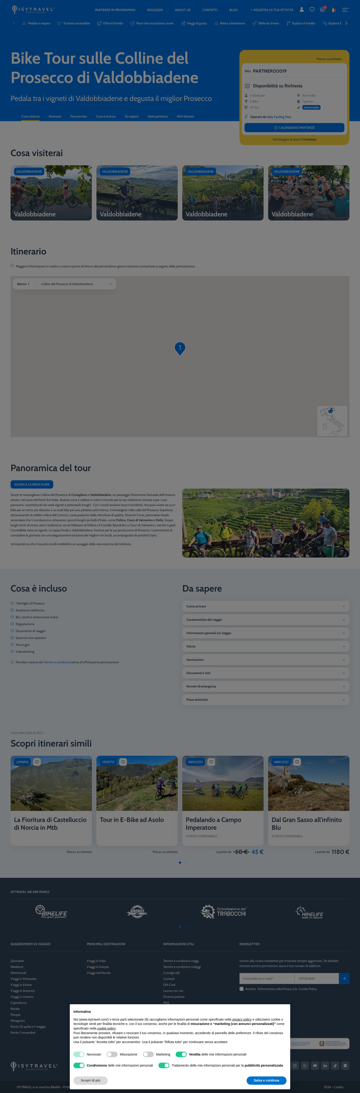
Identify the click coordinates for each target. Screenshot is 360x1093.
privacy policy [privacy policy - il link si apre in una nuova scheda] (242, 1019)
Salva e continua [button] (266, 1080)
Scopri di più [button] (90, 1080)
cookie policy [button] (106, 1028)
